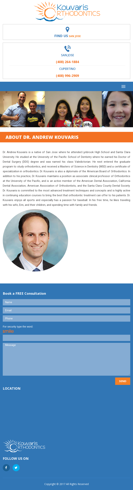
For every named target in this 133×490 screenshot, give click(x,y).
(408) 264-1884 (67, 62)
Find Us (67, 36)
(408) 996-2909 (67, 75)
